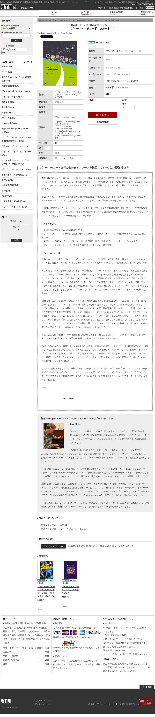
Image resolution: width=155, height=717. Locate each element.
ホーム (73, 20)
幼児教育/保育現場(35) (11, 185)
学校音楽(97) (7, 180)
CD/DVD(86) (7, 196)
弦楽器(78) (6, 112)
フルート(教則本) (60, 525)
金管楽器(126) (8, 107)
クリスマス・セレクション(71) (15, 207)
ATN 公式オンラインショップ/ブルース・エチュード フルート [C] (17, 7)
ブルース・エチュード (110, 20)
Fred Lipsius (75, 424)
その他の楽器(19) (9, 123)
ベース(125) (7, 72)
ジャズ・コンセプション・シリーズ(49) (16, 153)
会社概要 (90, 704)
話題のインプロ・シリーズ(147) (15, 146)
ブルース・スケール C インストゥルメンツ (70, 589)
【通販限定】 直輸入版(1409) (14, 201)
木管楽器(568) (8, 102)
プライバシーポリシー (106, 704)
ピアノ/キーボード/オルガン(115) (16, 91)
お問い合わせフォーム (113, 639)
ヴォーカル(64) (8, 118)
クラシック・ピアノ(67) (12, 97)
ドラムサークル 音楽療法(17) (14, 175)
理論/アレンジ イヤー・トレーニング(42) (16, 130)
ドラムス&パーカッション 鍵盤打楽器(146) (16, 79)
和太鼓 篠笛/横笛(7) (10, 86)
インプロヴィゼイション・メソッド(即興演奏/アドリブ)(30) (16, 139)
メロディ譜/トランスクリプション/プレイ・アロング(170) (16, 162)
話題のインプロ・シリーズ (89, 20)
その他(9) (6, 191)
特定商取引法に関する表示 (128, 704)
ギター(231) (7, 66)
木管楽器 (45, 525)
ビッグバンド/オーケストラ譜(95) (16, 169)
